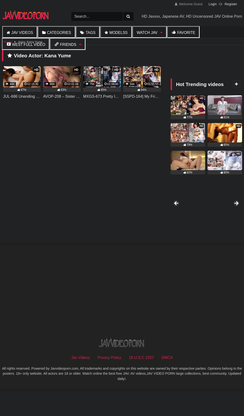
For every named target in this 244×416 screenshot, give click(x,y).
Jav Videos (22, 33)
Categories (59, 33)
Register (231, 4)
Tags (90, 33)
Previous (176, 216)
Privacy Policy (109, 383)
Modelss (118, 33)
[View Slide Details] (188, 218)
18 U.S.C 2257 (141, 383)
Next (236, 216)
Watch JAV (147, 33)
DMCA (167, 383)
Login (212, 4)
